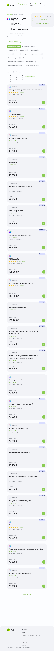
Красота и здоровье (14, 58)
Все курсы (31, 4)
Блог (41, 3)
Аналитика (35, 50)
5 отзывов (21, 116)
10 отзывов (22, 261)
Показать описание (12, 37)
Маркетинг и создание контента (33, 54)
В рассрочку (22, 76)
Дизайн (11, 54)
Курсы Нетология (18, 14)
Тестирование (12, 50)
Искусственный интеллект (16, 61)
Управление (24, 50)
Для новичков (10, 76)
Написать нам (25, 639)
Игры (19, 54)
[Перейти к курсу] (43, 102)
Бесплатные (16, 76)
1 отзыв (21, 527)
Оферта (24, 645)
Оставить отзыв (13, 140)
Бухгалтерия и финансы (15, 65)
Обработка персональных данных (31, 635)
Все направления (14, 46)
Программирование (28, 46)
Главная (9, 14)
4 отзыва (21, 92)
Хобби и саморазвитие (32, 65)
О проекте (24, 642)
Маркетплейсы (31, 61)
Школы (36, 3)
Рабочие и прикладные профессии (33, 58)
